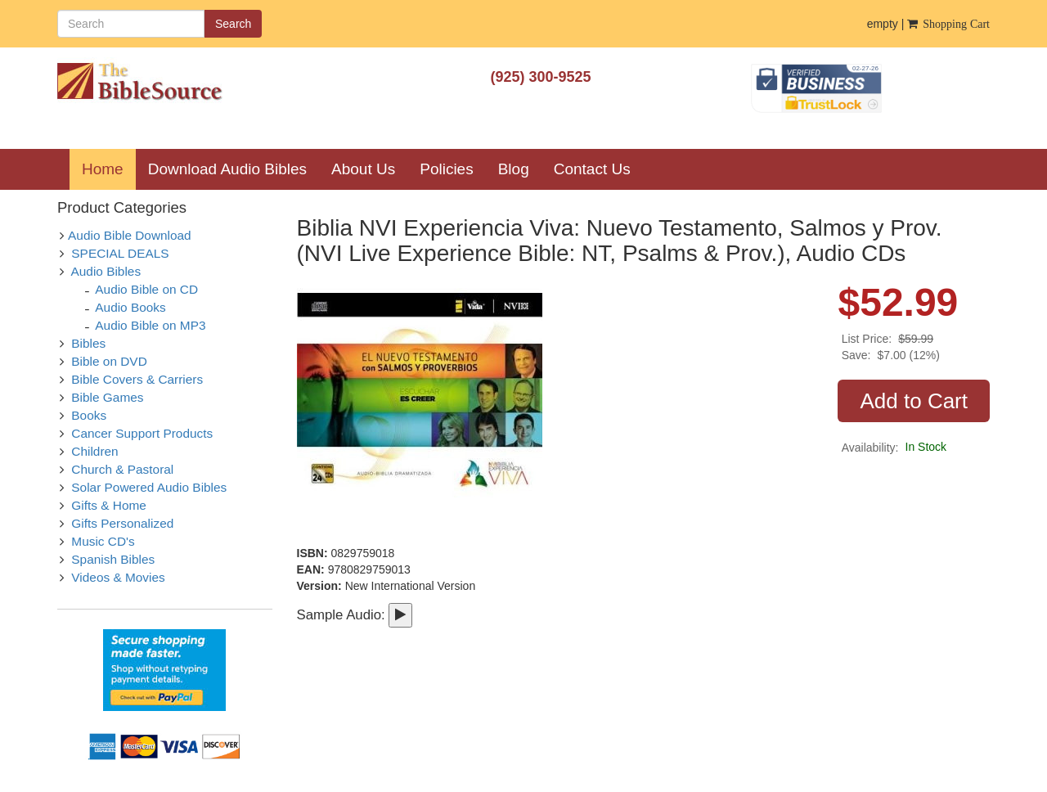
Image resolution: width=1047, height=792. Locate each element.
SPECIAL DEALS (120, 253)
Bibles (88, 343)
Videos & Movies (117, 577)
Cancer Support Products (142, 433)
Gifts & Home (108, 505)
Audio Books (130, 307)
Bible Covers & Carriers (137, 379)
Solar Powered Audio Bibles (149, 487)
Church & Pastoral (122, 469)
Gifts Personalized (122, 523)
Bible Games (107, 397)
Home (109, 169)
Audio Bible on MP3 (150, 325)
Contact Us (592, 169)
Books (88, 415)
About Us (363, 169)
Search (233, 23)
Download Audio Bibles (227, 169)
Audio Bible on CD (146, 289)
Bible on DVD (108, 361)
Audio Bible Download (129, 235)
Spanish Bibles (113, 559)
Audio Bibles (106, 271)
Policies (446, 169)
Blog (513, 169)
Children (94, 451)
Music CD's (102, 541)
